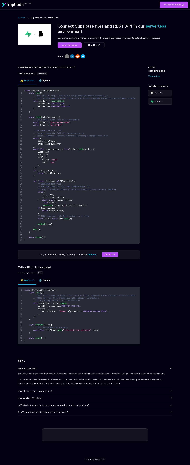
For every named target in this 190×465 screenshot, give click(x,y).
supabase (42, 73)
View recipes (154, 76)
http (40, 273)
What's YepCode (174, 4)
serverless (156, 26)
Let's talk (110, 254)
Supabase (156, 101)
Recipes (21, 17)
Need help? (94, 45)
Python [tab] (44, 80)
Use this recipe (69, 45)
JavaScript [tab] (27, 80)
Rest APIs (156, 93)
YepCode (91, 254)
